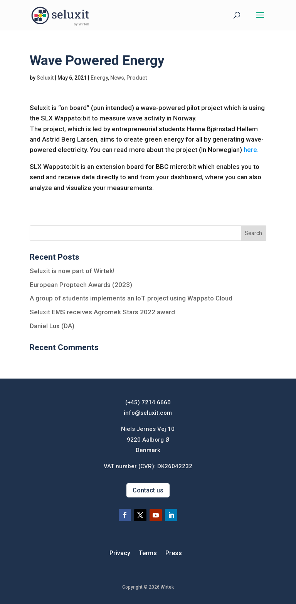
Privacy (119, 554)
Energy (99, 78)
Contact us (148, 490)
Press (173, 554)
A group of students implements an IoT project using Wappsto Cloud (131, 298)
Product (136, 78)
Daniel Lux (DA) (52, 326)
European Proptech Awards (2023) (81, 285)
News (117, 78)
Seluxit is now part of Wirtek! (72, 271)
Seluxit (45, 78)
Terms (148, 554)
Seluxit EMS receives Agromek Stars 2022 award (102, 312)
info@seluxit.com (148, 412)
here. (251, 150)
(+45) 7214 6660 (148, 402)
